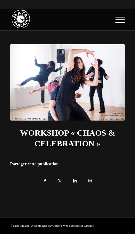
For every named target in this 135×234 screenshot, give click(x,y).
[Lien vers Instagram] (90, 179)
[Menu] (117, 19)
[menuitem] (117, 19)
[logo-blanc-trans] (56, 19)
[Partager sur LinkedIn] (75, 179)
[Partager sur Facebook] (44, 179)
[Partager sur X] (60, 179)
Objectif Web (60, 225)
